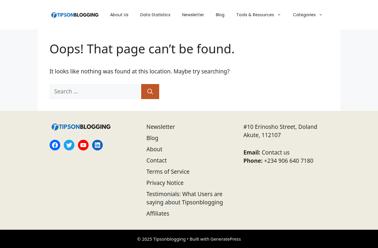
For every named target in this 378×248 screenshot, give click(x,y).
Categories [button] (311, 15)
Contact (156, 160)
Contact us (276, 152)
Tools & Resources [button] (261, 15)
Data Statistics (155, 15)
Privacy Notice (165, 183)
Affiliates (157, 213)
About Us (119, 15)
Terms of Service (168, 171)
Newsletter (193, 15)
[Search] (150, 91)
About (154, 149)
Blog (220, 15)
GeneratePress (226, 239)
